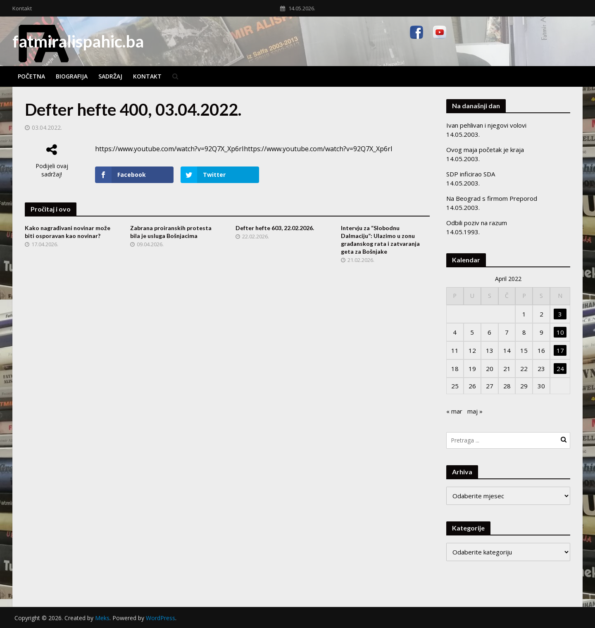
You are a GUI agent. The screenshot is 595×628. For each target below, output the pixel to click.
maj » (475, 411)
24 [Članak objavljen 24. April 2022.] (560, 368)
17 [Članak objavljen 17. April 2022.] (560, 350)
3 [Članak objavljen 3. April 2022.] (560, 314)
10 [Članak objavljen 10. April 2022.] (560, 332)
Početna (31, 76)
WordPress (160, 618)
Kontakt (22, 8)
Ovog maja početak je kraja (485, 149)
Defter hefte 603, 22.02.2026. (275, 227)
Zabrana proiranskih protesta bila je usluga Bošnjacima (171, 231)
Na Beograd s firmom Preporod (491, 198)
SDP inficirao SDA (470, 174)
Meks (102, 618)
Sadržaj (110, 76)
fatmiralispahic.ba (78, 41)
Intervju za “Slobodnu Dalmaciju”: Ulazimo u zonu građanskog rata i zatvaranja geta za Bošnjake (380, 239)
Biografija (72, 76)
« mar (454, 411)
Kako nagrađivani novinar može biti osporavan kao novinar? (67, 231)
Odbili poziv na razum (476, 223)
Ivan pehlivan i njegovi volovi (486, 125)
